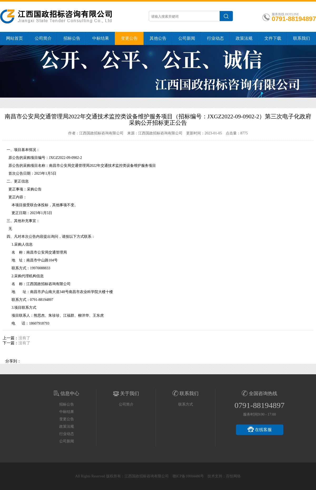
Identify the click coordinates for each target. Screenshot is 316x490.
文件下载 (272, 38)
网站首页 (14, 38)
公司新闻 (186, 38)
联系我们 (301, 38)
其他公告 (158, 38)
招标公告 (71, 38)
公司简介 (43, 38)
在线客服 (260, 429)
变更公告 (129, 38)
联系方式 (185, 404)
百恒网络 (233, 476)
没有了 (24, 338)
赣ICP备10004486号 (188, 476)
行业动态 (215, 38)
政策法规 (244, 38)
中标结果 (100, 38)
